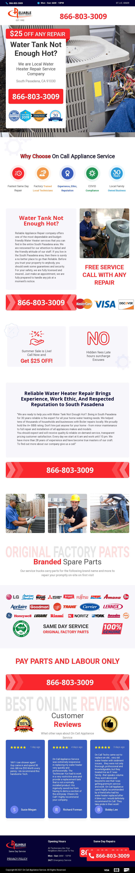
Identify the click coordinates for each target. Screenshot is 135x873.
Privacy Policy (17, 858)
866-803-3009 (14, 3)
